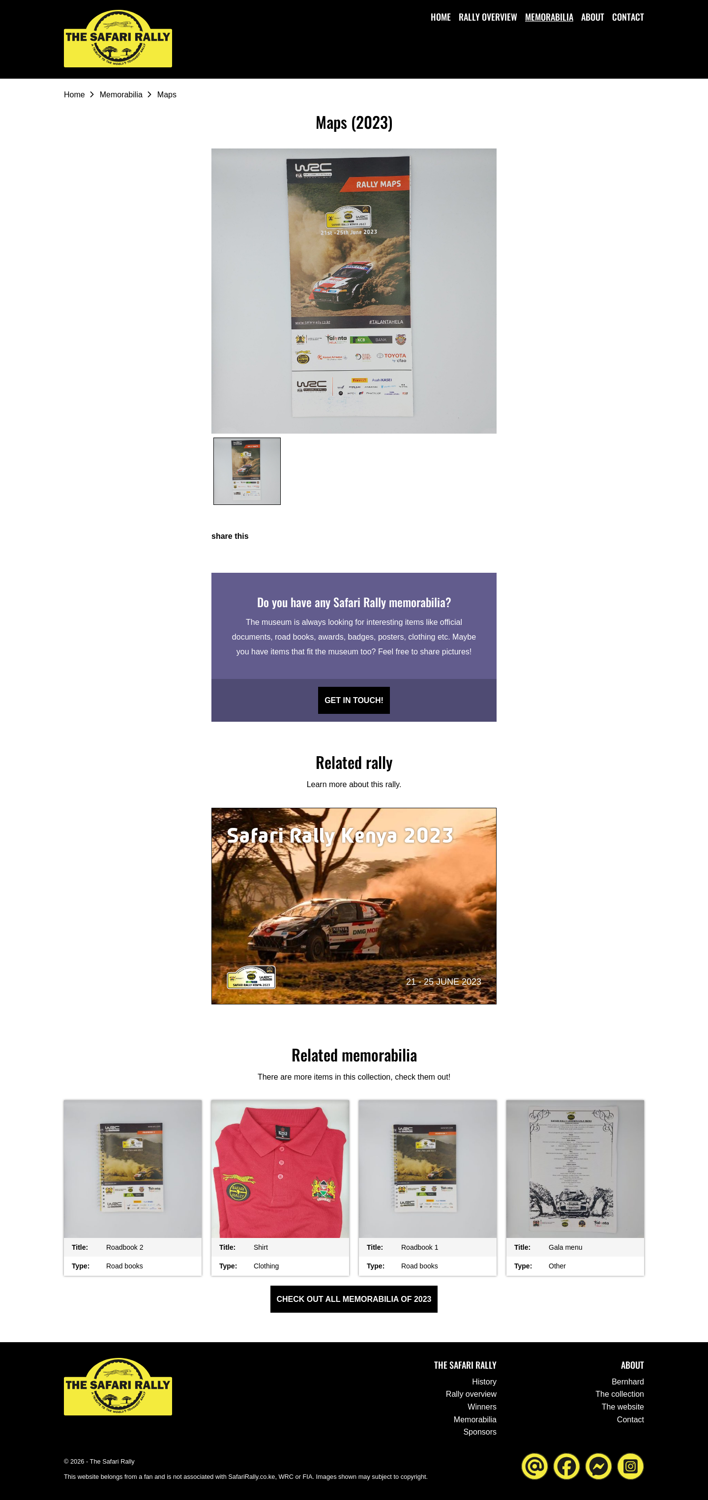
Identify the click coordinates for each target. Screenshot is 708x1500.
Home (441, 16)
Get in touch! (354, 700)
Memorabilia (549, 16)
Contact (628, 16)
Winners (482, 1407)
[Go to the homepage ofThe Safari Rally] (118, 38)
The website (623, 1407)
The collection (619, 1394)
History (484, 1382)
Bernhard (628, 1382)
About (592, 16)
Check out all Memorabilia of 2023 (354, 1299)
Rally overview (488, 16)
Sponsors (480, 1432)
